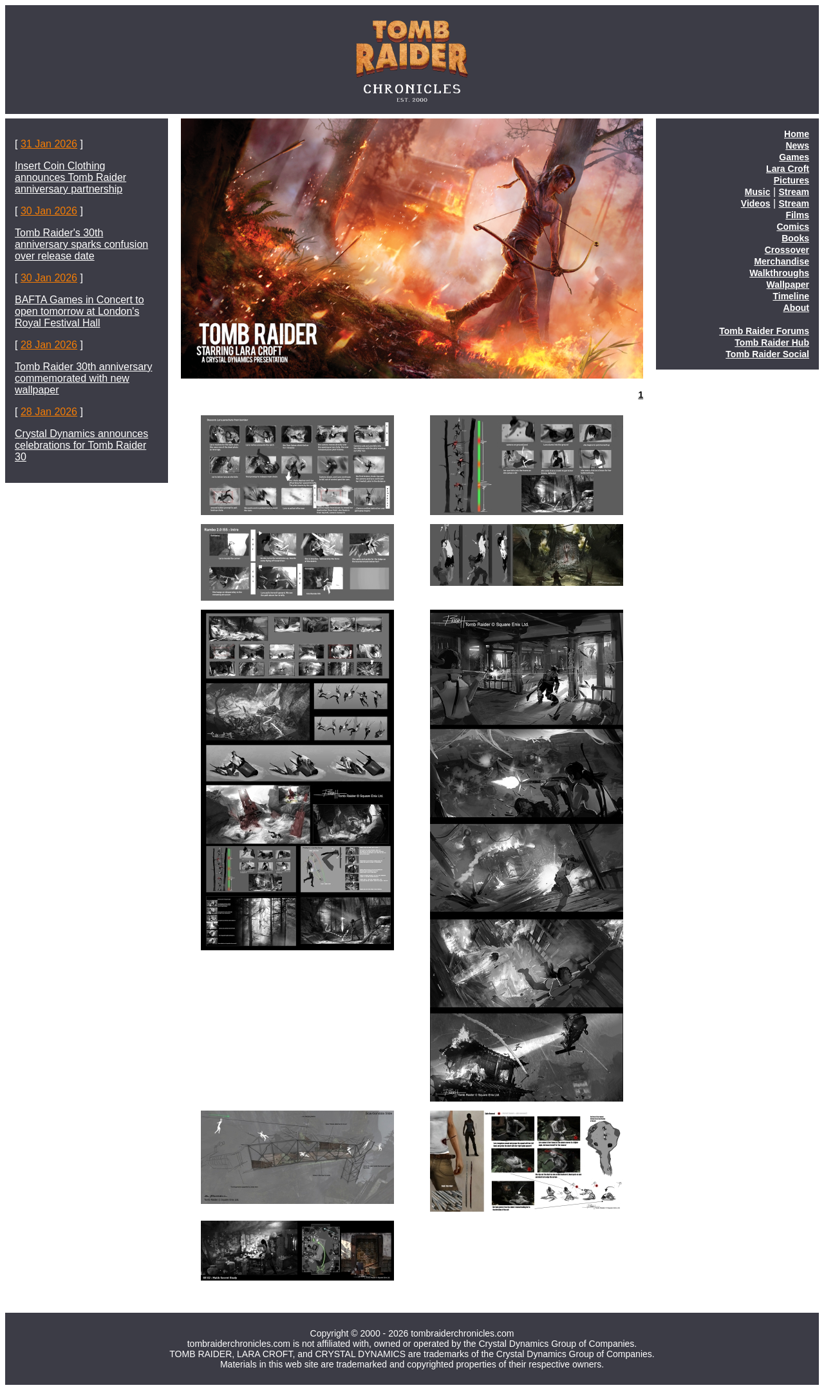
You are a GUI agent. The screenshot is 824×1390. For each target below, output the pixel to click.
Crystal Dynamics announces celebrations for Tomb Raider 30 (81, 445)
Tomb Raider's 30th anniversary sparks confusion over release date (81, 244)
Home (796, 134)
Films (797, 215)
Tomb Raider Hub (772, 342)
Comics (792, 226)
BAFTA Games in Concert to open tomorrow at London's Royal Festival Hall (79, 311)
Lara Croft (787, 169)
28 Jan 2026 (49, 344)
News (797, 145)
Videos (756, 203)
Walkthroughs (779, 273)
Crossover (787, 250)
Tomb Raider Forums (764, 331)
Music (758, 192)
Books (795, 238)
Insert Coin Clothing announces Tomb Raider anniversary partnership (70, 177)
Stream (794, 192)
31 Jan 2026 (49, 143)
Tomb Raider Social (767, 354)
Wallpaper (788, 284)
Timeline (790, 296)
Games (794, 157)
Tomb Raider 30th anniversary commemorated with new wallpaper (83, 378)
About (796, 308)
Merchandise (781, 261)
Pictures (791, 180)
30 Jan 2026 (49, 210)
